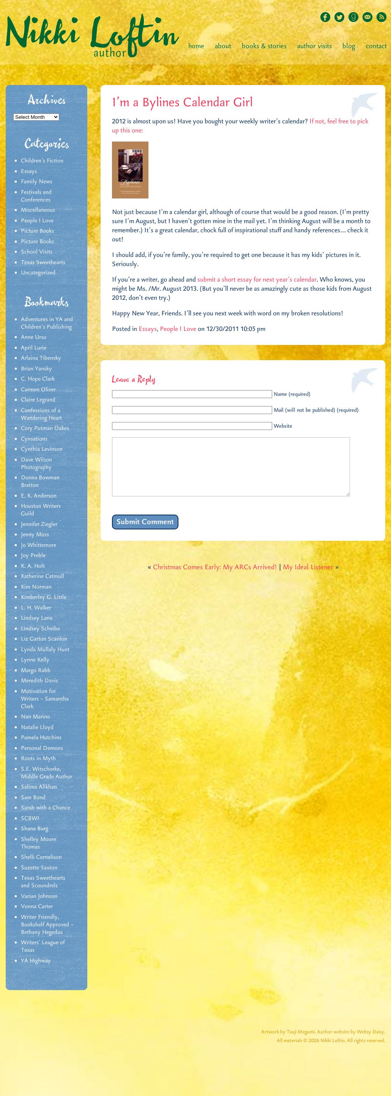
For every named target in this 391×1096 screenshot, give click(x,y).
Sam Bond (33, 798)
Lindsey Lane (36, 618)
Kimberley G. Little (43, 597)
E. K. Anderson (39, 496)
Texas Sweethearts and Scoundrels (43, 882)
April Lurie (33, 348)
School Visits (36, 252)
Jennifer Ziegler (39, 524)
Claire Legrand (38, 400)
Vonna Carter (37, 906)
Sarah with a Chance (45, 808)
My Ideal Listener (308, 578)
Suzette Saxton (39, 868)
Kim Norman (36, 587)
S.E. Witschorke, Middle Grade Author (46, 773)
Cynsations (34, 439)
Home (196, 46)
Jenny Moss (35, 535)
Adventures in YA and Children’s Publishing (47, 323)
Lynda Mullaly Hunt (45, 650)
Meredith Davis (39, 681)
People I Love (37, 221)
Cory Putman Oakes (45, 428)
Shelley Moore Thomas (38, 843)
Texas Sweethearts (43, 262)
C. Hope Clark (38, 379)
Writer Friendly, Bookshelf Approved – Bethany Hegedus (47, 924)
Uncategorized (38, 273)
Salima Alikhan (39, 787)
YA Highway (36, 961)
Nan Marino (35, 717)
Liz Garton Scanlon (44, 639)
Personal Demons (42, 748)
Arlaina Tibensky (41, 358)
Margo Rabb (35, 670)
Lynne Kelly (35, 660)
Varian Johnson (39, 896)
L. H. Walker (36, 608)
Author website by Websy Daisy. (351, 1032)
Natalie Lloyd (37, 727)
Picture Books (37, 231)
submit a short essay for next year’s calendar (257, 280)
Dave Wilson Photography (36, 463)
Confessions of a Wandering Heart (41, 414)
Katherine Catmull (42, 576)
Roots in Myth (38, 758)
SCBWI (30, 818)
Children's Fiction (42, 161)
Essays (29, 171)
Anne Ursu (33, 337)
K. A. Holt (33, 566)
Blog (348, 46)
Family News (36, 182)
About (223, 46)
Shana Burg (34, 829)
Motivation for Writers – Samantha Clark (45, 699)
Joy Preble (33, 555)
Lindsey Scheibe (40, 629)
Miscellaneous (38, 210)
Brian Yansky (36, 369)
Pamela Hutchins (41, 738)
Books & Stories (264, 46)
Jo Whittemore (38, 545)
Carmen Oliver (38, 390)
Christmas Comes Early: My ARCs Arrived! (215, 578)
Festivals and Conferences (36, 196)
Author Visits (314, 46)
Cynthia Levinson (42, 449)
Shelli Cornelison (41, 857)
